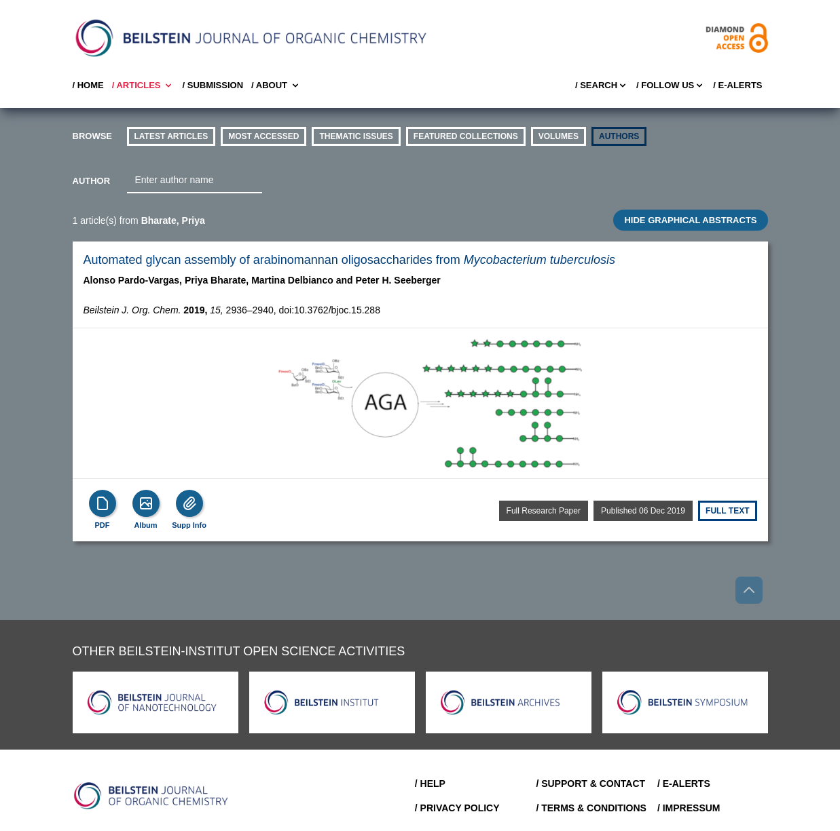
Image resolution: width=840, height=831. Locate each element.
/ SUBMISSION (212, 85)
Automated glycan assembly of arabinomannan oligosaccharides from (349, 260)
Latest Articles (171, 136)
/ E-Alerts (737, 85)
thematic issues (355, 136)
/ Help (430, 783)
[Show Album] (146, 503)
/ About (276, 85)
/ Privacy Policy (457, 808)
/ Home (88, 85)
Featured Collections (466, 136)
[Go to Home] (151, 795)
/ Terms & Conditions (591, 808)
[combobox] (194, 180)
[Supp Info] (189, 503)
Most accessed (263, 136)
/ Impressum (688, 808)
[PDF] (102, 503)
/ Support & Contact (590, 783)
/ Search (601, 85)
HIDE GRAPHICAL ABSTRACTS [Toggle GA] (690, 220)
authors (619, 136)
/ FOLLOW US (670, 85)
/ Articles (143, 85)
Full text (727, 511)
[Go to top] (749, 590)
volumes (558, 136)
